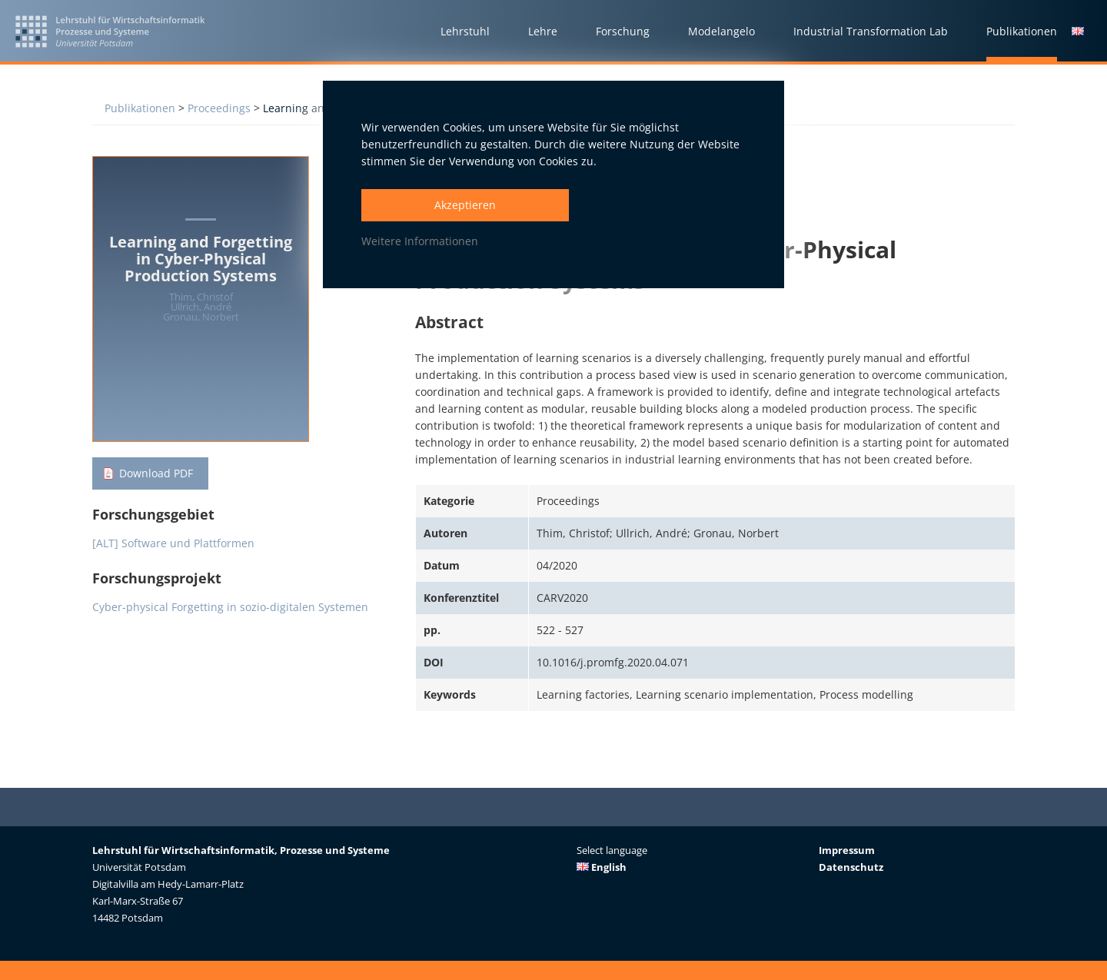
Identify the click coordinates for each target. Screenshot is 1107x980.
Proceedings (219, 108)
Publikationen (140, 108)
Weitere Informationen (419, 241)
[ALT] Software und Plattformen (173, 543)
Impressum (847, 850)
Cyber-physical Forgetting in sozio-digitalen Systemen (230, 607)
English (602, 867)
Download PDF (156, 473)
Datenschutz (851, 867)
